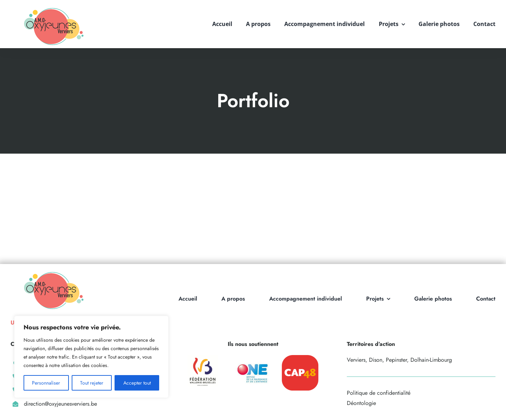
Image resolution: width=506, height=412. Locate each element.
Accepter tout (137, 382)
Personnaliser (46, 382)
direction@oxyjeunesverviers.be (60, 404)
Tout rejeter (91, 382)
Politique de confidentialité (378, 393)
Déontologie (361, 403)
